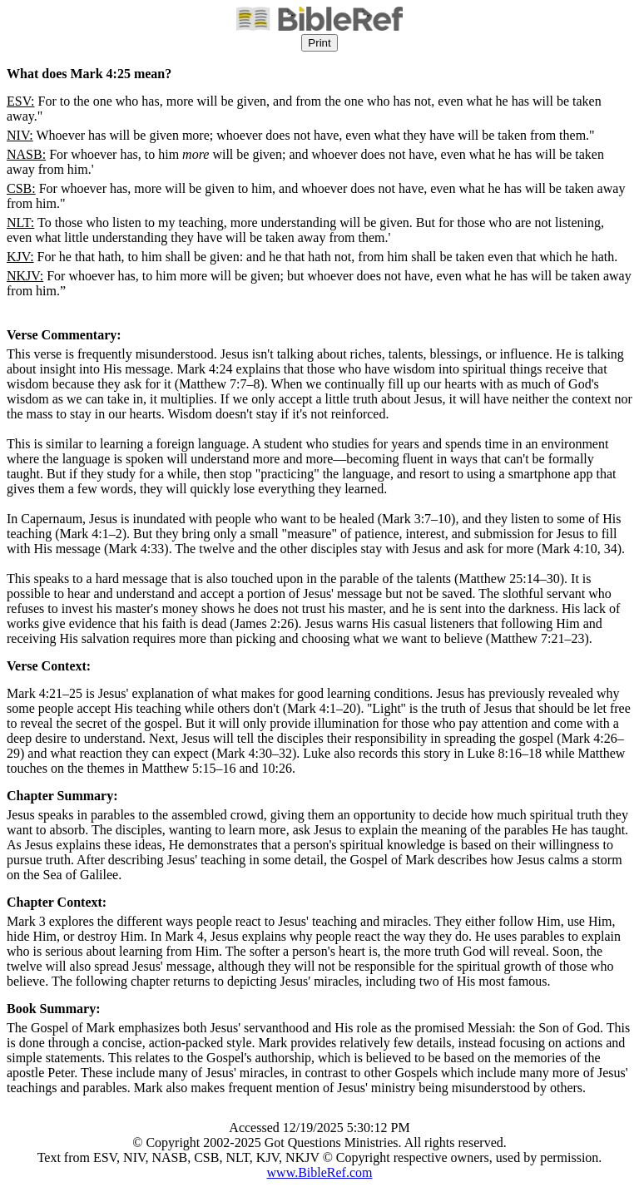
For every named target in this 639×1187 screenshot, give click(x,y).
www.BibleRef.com (320, 1172)
